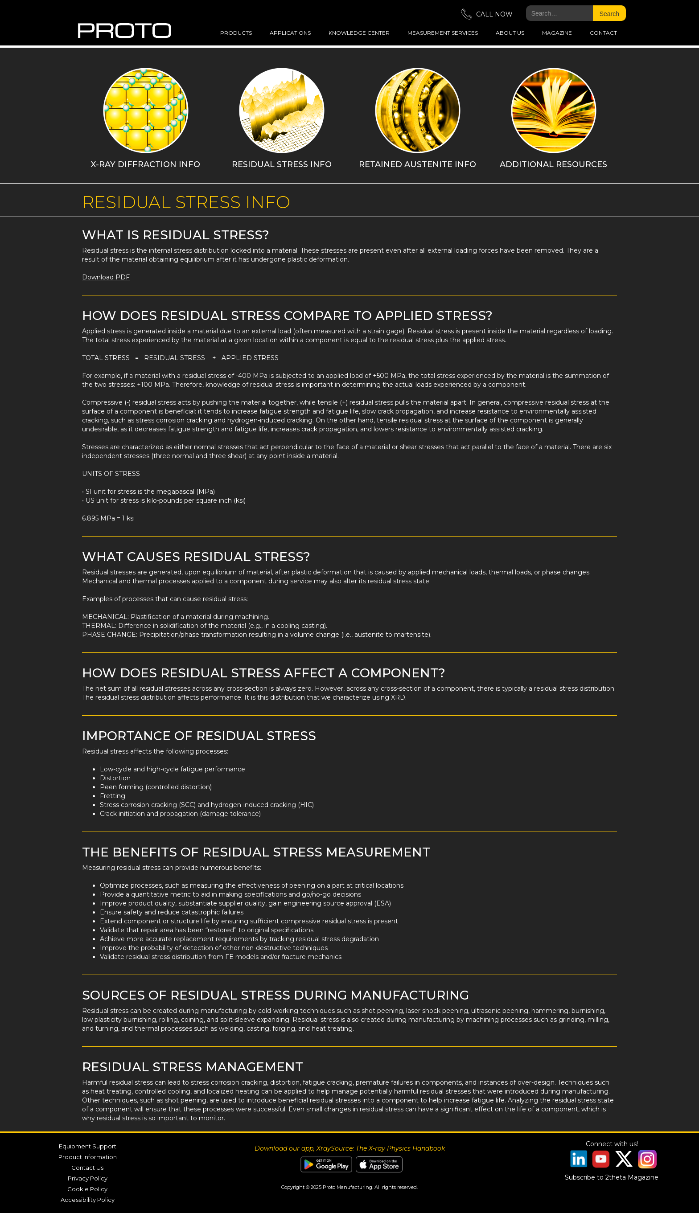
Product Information (87, 1156)
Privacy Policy (87, 1178)
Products (236, 32)
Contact (603, 32)
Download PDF (106, 277)
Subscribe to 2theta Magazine (611, 1177)
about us (510, 32)
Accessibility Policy (88, 1199)
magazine (557, 32)
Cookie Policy (87, 1189)
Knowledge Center (359, 32)
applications (290, 32)
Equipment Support (87, 1146)
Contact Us (87, 1167)
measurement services (442, 32)
